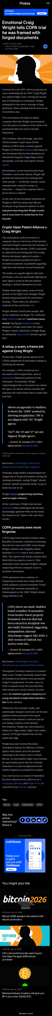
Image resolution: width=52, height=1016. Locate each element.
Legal (31, 46)
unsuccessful (23, 335)
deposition (27, 323)
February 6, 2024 (30, 446)
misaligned (8, 378)
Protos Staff (13, 49)
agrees (5, 165)
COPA (14, 46)
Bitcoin (8, 46)
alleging (29, 150)
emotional (7, 508)
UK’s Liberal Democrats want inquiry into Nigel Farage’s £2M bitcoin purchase (22, 956)
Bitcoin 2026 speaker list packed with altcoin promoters (23, 918)
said (32, 305)
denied (14, 494)
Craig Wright (23, 46)
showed (17, 553)
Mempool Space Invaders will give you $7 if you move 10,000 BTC (23, 995)
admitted (12, 319)
